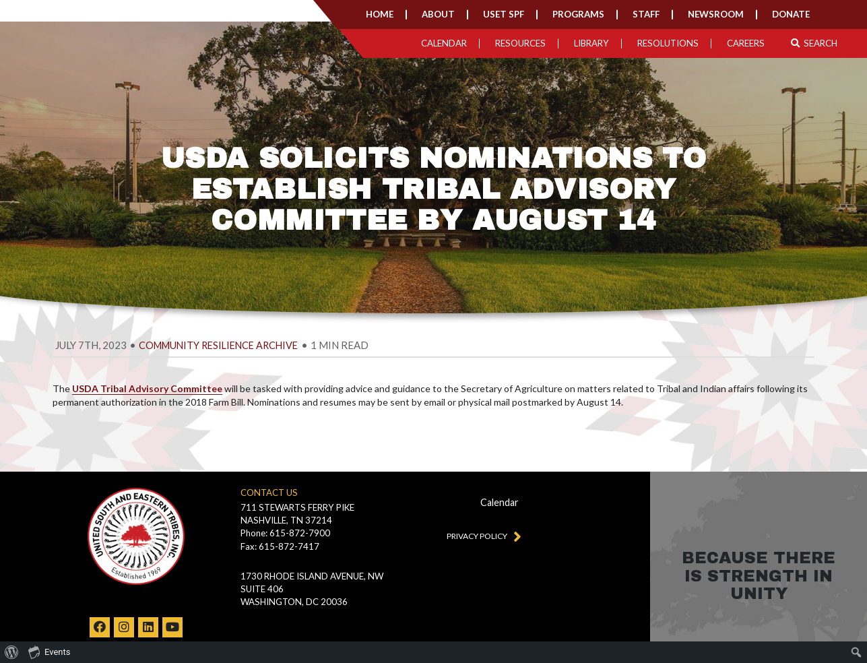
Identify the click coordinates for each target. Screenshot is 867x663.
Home (379, 14)
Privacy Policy (481, 535)
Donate (791, 14)
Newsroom (716, 14)
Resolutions (668, 43)
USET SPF (503, 14)
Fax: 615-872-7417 (279, 546)
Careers (746, 43)
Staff (646, 14)
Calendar (444, 43)
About (438, 14)
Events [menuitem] (49, 651)
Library (591, 43)
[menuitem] (12, 652)
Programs (578, 14)
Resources (520, 43)
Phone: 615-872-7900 (285, 533)
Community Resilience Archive (218, 345)
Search (814, 43)
